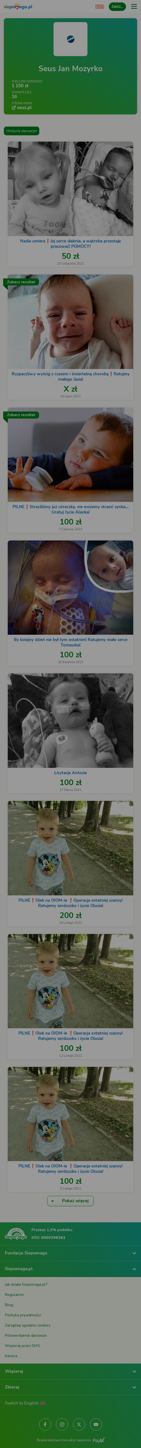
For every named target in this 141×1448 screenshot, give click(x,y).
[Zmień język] (13, 1297)
